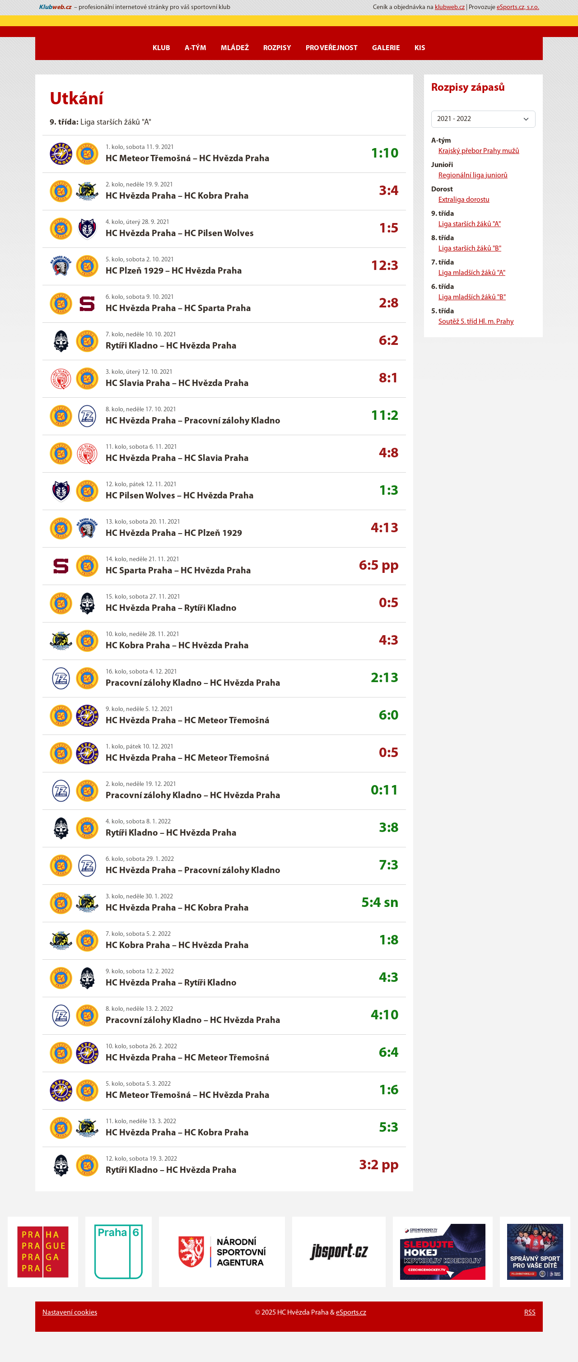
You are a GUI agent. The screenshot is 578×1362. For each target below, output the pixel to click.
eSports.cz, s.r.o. (518, 7)
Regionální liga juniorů (473, 175)
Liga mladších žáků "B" (472, 297)
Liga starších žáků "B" (469, 248)
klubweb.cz (450, 7)
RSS (530, 1312)
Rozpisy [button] (277, 48)
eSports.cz (351, 1312)
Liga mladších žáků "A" (471, 273)
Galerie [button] (386, 48)
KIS (420, 48)
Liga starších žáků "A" (469, 224)
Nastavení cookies (69, 1312)
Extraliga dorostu (463, 200)
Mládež (235, 48)
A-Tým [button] (195, 48)
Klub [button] (161, 48)
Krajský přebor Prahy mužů (478, 151)
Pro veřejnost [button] (332, 48)
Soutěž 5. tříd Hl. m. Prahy (476, 321)
